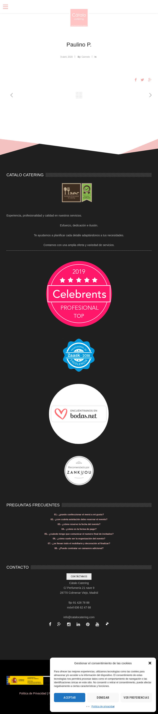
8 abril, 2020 (66, 57)
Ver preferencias (136, 697)
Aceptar (69, 697)
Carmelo (86, 57)
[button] (150, 663)
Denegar (103, 697)
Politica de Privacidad (32, 693)
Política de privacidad (102, 706)
